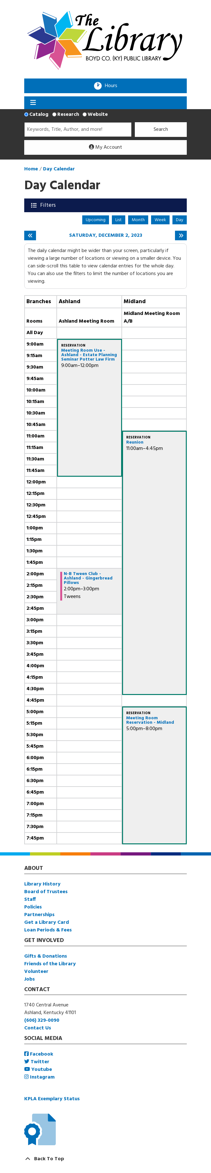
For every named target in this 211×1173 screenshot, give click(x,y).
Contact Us (37, 1028)
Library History (42, 884)
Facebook (38, 1054)
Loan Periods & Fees (48, 930)
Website (98, 114)
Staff (30, 899)
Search (161, 129)
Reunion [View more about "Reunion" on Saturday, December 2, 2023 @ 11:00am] (134, 442)
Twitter (36, 1062)
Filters (48, 205)
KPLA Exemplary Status (52, 1099)
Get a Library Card (46, 922)
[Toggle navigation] (33, 103)
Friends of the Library (50, 964)
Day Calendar (59, 169)
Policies (33, 907)
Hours (113, 86)
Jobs (29, 979)
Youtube (38, 1069)
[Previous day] (30, 235)
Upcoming (96, 220)
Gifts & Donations (45, 956)
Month (138, 220)
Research (68, 114)
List (118, 220)
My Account (105, 147)
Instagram (39, 1077)
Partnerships (39, 915)
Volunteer (36, 972)
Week (160, 220)
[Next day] (181, 235)
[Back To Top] (105, 1159)
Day (179, 220)
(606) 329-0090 (41, 1020)
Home (31, 169)
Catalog (38, 114)
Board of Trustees (46, 892)
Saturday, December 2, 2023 (105, 236)
